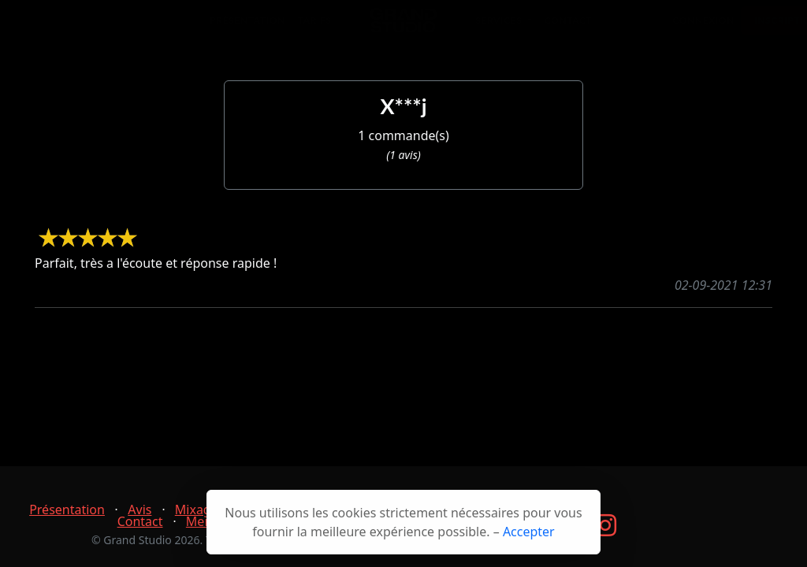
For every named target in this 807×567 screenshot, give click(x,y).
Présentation (247, 28)
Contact (568, 28)
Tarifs (315, 28)
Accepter (529, 531)
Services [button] (500, 28)
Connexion (703, 28)
